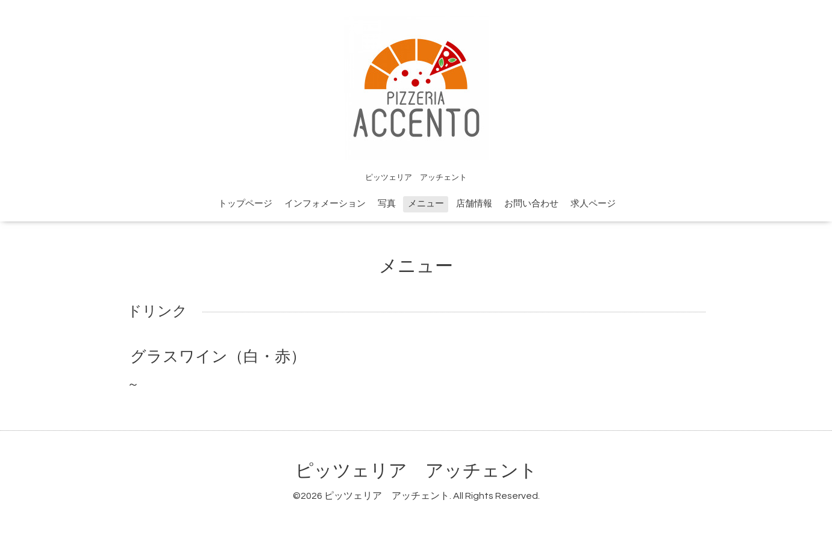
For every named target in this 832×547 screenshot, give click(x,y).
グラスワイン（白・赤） (218, 357)
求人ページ (593, 203)
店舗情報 (474, 203)
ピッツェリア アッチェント (416, 471)
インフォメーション (325, 203)
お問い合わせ (531, 203)
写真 (387, 203)
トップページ (245, 203)
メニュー (426, 203)
